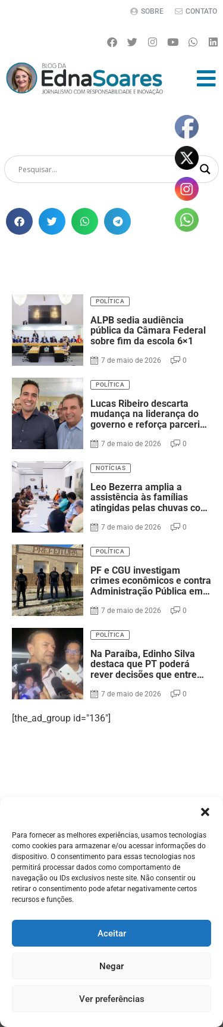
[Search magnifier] (205, 169)
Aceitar (112, 933)
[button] (205, 812)
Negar (111, 966)
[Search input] (106, 169)
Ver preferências (112, 999)
